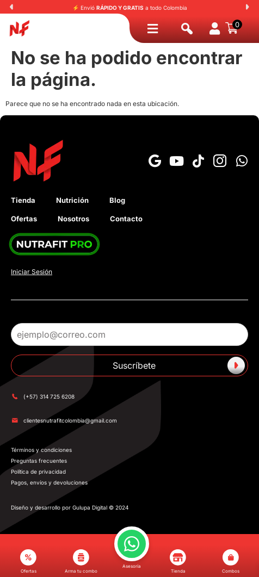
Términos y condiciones (41, 449)
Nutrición (72, 200)
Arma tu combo (81, 561)
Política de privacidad (38, 471)
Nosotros (73, 218)
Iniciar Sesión (31, 272)
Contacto (126, 218)
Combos (230, 561)
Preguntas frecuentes (39, 460)
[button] (11, 7)
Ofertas (24, 218)
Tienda (23, 200)
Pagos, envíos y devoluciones (49, 482)
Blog (117, 200)
